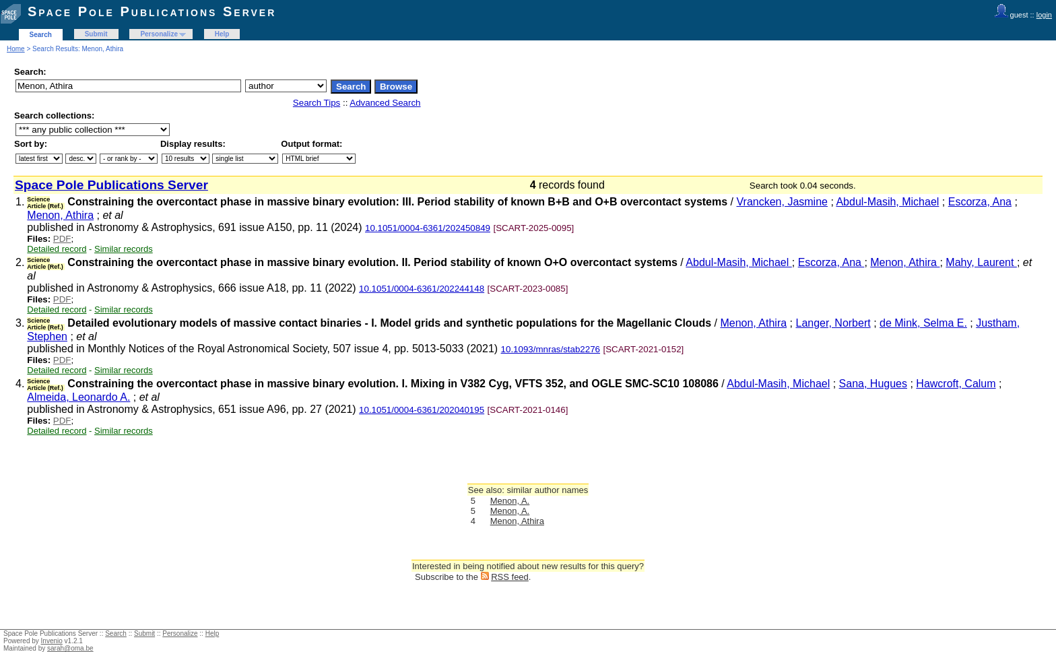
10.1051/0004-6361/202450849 (427, 228)
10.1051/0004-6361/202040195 (421, 410)
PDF (62, 239)
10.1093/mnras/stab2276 (550, 349)
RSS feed (510, 577)
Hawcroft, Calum (955, 383)
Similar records (123, 249)
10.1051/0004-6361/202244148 (421, 289)
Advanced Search (385, 103)
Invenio (52, 641)
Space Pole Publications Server (152, 11)
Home (16, 49)
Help (222, 34)
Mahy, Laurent (981, 262)
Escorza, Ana (980, 201)
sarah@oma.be (70, 648)
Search (41, 34)
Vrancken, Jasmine (781, 201)
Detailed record (56, 249)
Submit (96, 34)
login (1044, 15)
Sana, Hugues (873, 383)
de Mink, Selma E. (923, 323)
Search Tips (316, 103)
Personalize (159, 34)
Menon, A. (510, 501)
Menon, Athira (60, 215)
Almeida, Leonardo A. (78, 397)
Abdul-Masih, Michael (887, 201)
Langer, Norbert (833, 323)
